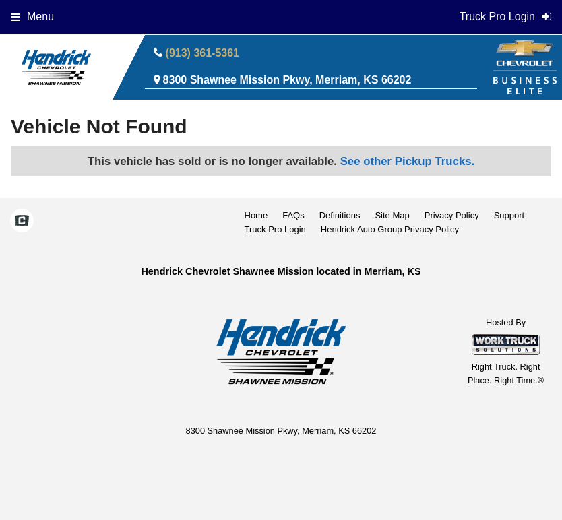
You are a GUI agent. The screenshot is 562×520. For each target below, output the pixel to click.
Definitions (340, 215)
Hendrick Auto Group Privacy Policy (390, 229)
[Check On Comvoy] (22, 222)
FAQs (293, 215)
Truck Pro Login (275, 229)
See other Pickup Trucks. (407, 161)
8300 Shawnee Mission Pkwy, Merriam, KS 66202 (287, 80)
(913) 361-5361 (202, 53)
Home (256, 215)
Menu (32, 16)
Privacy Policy (452, 215)
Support (509, 215)
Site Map (392, 215)
